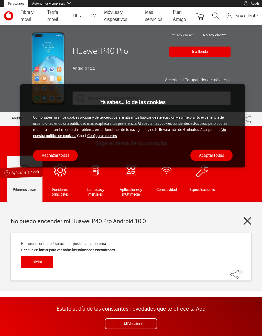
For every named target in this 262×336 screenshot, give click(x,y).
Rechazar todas (55, 155)
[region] (132, 126)
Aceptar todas (211, 155)
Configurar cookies (102, 135)
